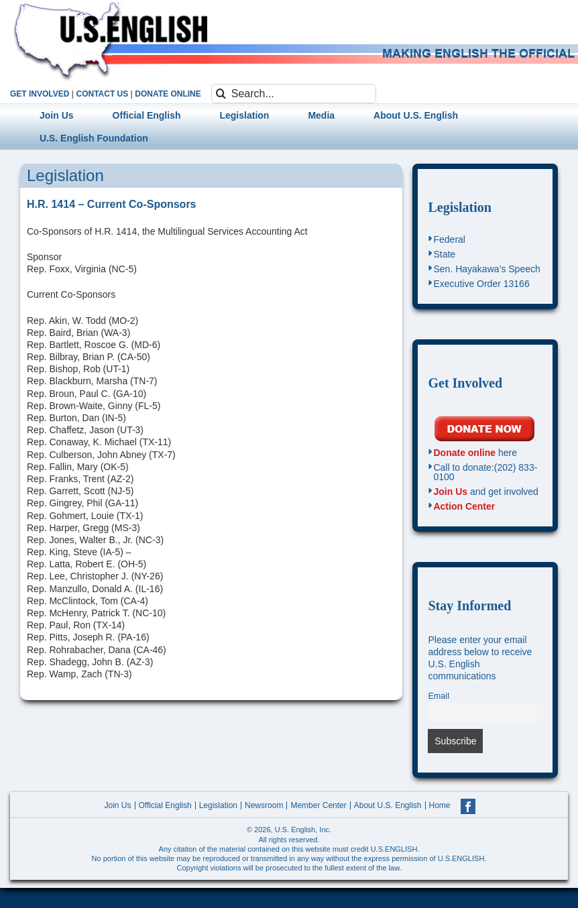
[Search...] (293, 93)
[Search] (221, 93)
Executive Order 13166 (481, 283)
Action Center (464, 506)
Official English (165, 805)
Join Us (450, 491)
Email (438, 696)
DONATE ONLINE (167, 94)
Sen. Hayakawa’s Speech (486, 269)
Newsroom (264, 805)
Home (440, 805)
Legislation (459, 207)
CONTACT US (102, 94)
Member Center (318, 805)
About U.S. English (388, 805)
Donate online (464, 452)
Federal (449, 239)
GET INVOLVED (39, 94)
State (444, 254)
